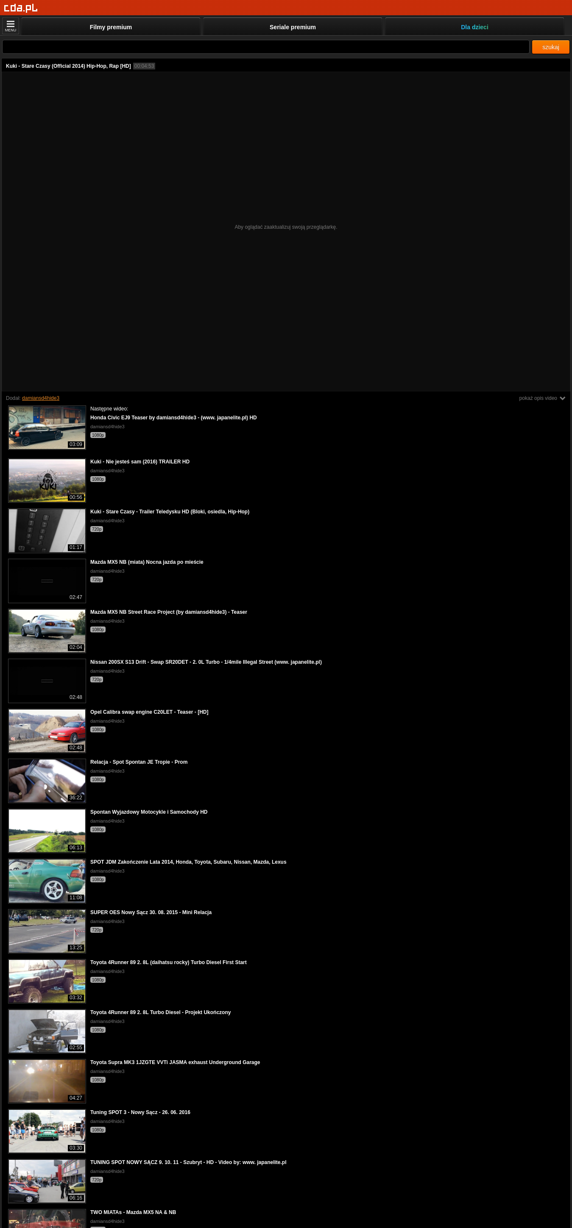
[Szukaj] (266, 47)
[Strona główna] (21, 8)
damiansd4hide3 (40, 398)
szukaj (550, 47)
